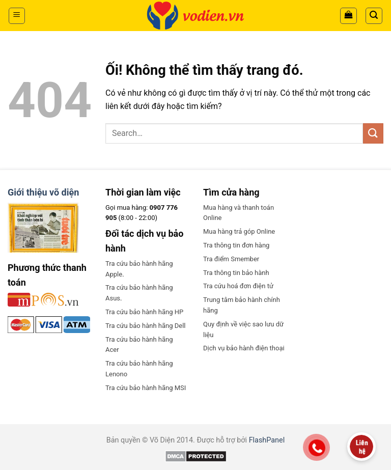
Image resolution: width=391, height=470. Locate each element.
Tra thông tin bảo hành (236, 273)
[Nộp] (373, 133)
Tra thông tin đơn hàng (236, 245)
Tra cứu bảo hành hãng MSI (145, 388)
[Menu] (17, 16)
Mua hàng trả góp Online (239, 231)
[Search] (374, 16)
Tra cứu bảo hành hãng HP (144, 312)
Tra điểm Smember (231, 259)
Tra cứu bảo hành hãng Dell (145, 325)
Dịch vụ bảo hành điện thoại (244, 348)
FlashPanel (267, 440)
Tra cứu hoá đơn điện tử (238, 286)
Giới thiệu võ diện (43, 192)
